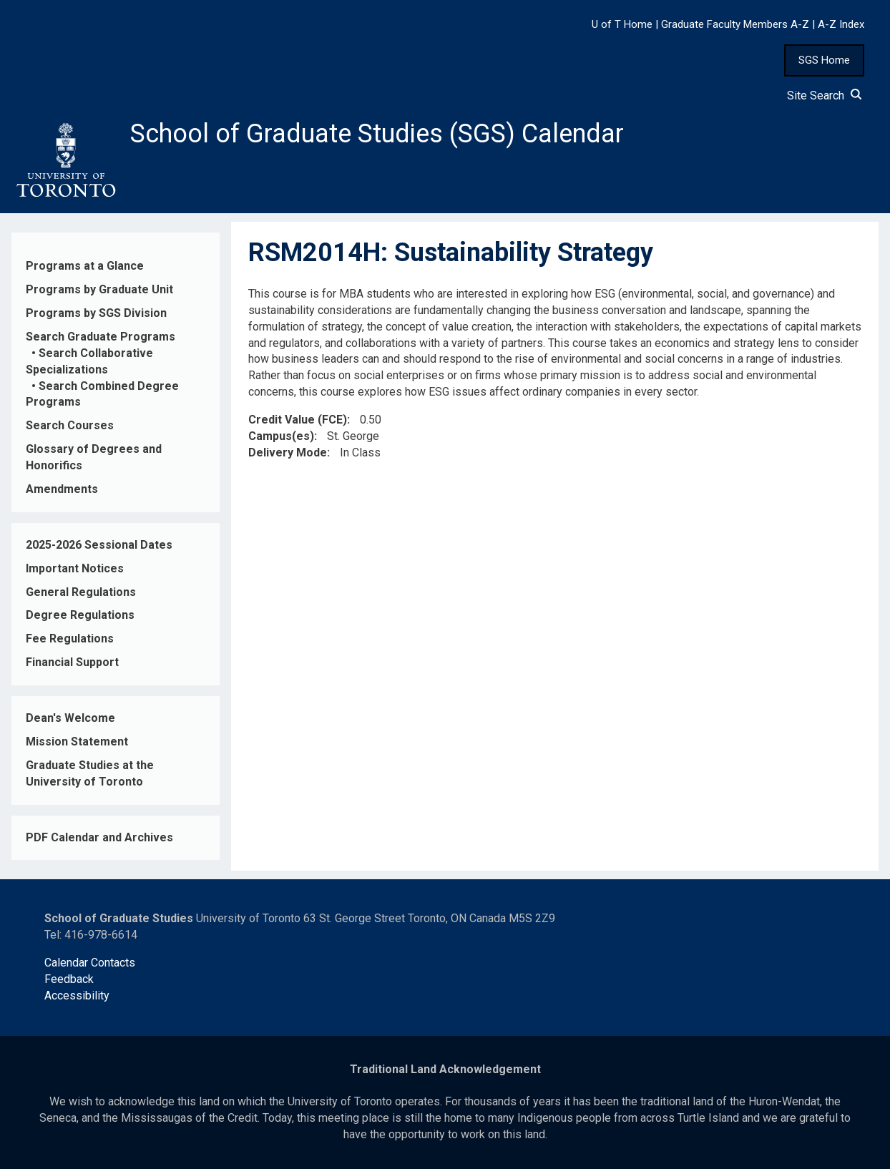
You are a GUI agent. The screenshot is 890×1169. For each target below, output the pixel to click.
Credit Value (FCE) (297, 419)
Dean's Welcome (70, 718)
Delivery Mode (287, 452)
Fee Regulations (70, 638)
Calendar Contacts (89, 962)
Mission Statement (77, 741)
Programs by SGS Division (96, 313)
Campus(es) (281, 436)
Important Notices (75, 568)
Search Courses (70, 425)
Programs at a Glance (85, 266)
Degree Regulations (80, 615)
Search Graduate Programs (100, 336)
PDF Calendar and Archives (99, 837)
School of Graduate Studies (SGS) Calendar (377, 134)
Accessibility (76, 995)
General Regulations (81, 592)
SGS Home (824, 60)
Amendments (62, 489)
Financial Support (72, 662)
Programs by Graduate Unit (99, 289)
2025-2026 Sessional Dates (99, 545)
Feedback (69, 979)
